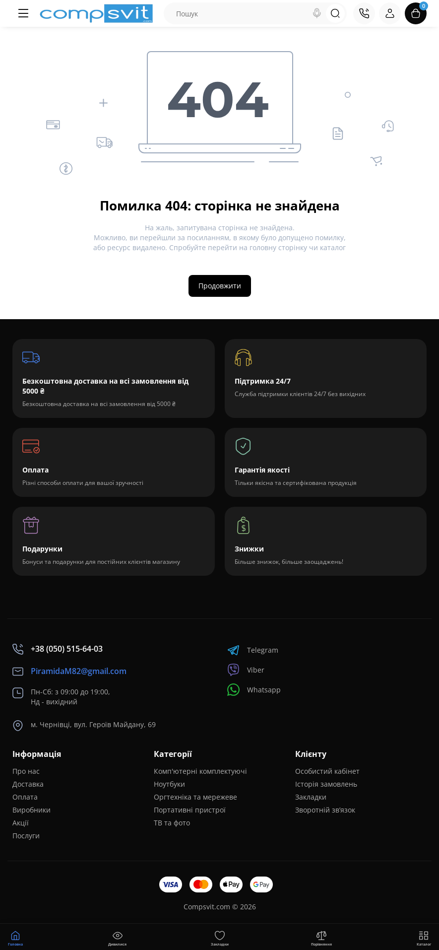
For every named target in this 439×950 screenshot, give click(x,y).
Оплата (25, 797)
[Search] (317, 13)
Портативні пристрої (190, 809)
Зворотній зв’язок (325, 809)
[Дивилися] (117, 937)
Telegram (252, 650)
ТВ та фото (172, 822)
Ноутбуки (169, 784)
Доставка (28, 784)
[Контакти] (364, 13)
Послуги (26, 835)
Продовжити (219, 285)
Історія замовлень (326, 784)
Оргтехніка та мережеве (195, 797)
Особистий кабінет (327, 771)
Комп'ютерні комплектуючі (200, 771)
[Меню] (23, 13)
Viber (245, 670)
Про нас (26, 771)
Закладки (310, 797)
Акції (20, 822)
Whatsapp (254, 689)
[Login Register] (390, 13)
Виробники (31, 809)
